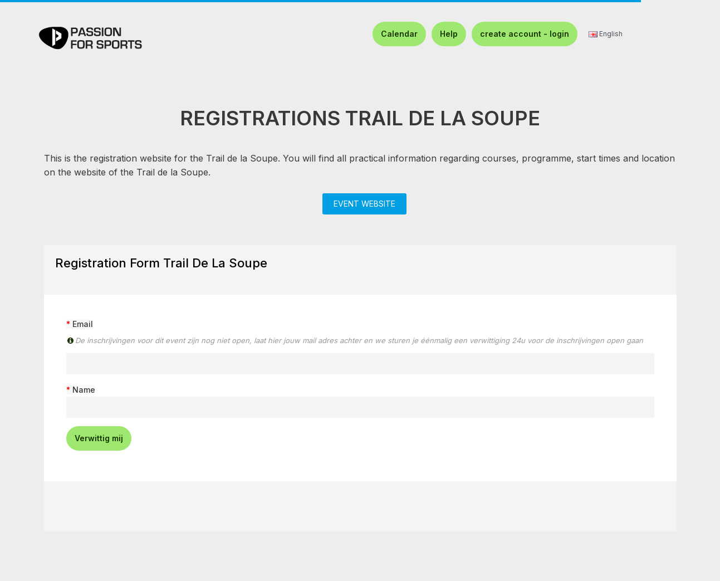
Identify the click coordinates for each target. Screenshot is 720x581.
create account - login (524, 33)
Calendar (399, 33)
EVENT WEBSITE (364, 203)
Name (83, 389)
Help (449, 33)
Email (82, 324)
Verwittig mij (99, 438)
